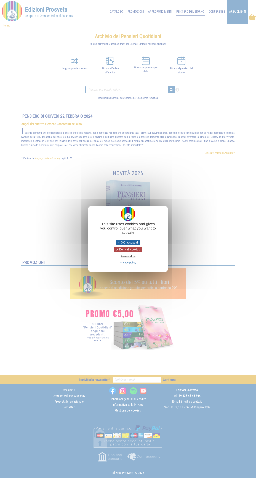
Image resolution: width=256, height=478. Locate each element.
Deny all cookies (128, 249)
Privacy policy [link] (128, 262)
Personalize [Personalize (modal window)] (128, 256)
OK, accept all (128, 242)
